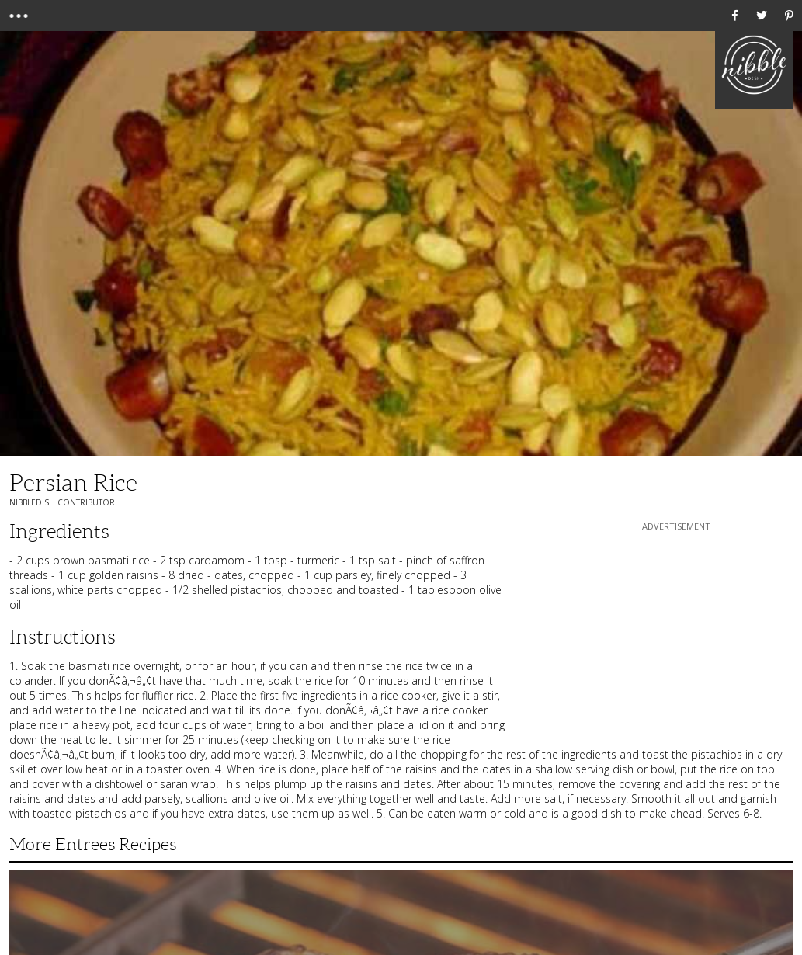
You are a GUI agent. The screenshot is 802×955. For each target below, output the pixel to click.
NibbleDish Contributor (62, 502)
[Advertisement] (676, 631)
